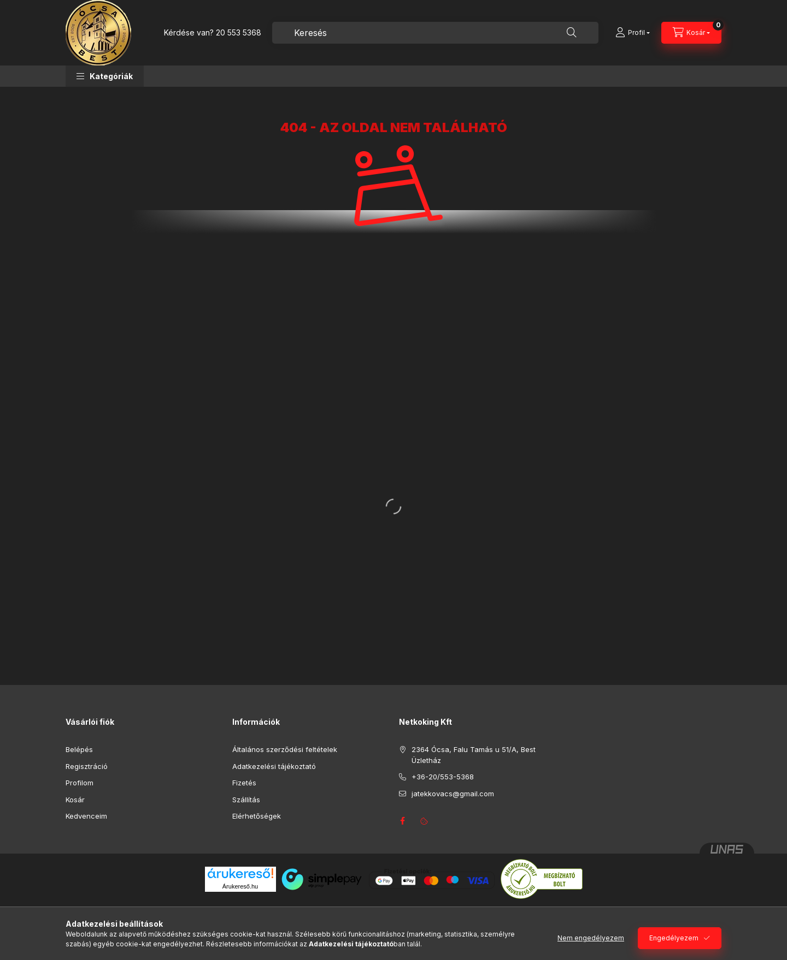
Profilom (79, 782)
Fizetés (244, 782)
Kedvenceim (86, 816)
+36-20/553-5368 (443, 776)
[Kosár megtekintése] (691, 33)
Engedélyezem (673, 938)
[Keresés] (572, 32)
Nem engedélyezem (590, 938)
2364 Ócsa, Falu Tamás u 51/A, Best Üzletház (474, 755)
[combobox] (435, 33)
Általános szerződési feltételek (284, 749)
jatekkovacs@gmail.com (453, 793)
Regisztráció (87, 766)
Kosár (75, 799)
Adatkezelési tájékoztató (274, 766)
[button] (105, 76)
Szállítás (246, 799)
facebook (402, 821)
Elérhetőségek (256, 816)
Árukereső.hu (240, 886)
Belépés (79, 749)
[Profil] (632, 33)
